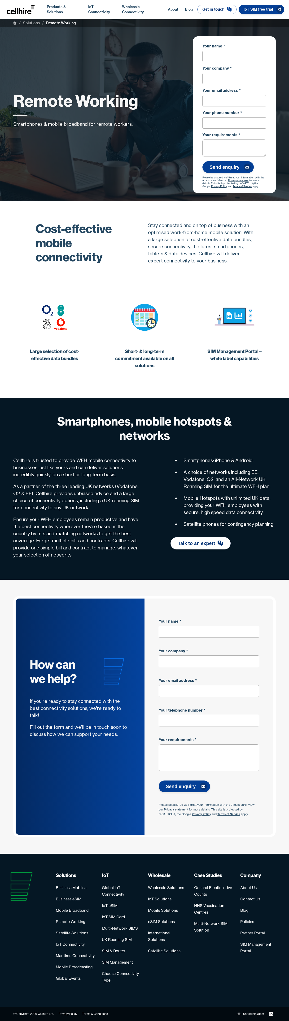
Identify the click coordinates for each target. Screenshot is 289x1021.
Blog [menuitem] (189, 9)
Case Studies (208, 875)
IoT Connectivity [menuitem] (102, 9)
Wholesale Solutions (166, 887)
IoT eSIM (110, 905)
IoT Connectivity (70, 944)
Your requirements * (221, 134)
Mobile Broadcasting (74, 967)
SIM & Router (113, 951)
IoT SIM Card (113, 917)
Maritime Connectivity (75, 955)
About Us (248, 887)
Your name (213, 46)
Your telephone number (182, 710)
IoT (105, 875)
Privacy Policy (219, 186)
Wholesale (159, 875)
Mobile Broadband (72, 910)
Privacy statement (238, 180)
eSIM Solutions (161, 921)
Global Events (68, 978)
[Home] (15, 23)
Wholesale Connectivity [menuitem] (142, 9)
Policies (247, 921)
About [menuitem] (174, 9)
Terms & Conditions (95, 1014)
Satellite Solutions (72, 933)
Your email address (221, 90)
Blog (244, 910)
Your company (217, 68)
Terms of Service (242, 186)
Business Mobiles (71, 887)
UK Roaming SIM (117, 939)
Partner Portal (252, 933)
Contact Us (250, 899)
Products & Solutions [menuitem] (65, 9)
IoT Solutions (159, 899)
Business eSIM (68, 899)
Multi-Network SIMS (120, 928)
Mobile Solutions (163, 910)
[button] (216, 9)
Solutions (31, 23)
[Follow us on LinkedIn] (271, 1014)
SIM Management (117, 962)
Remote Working (70, 921)
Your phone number (222, 112)
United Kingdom (250, 1014)
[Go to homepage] (26, 9)
